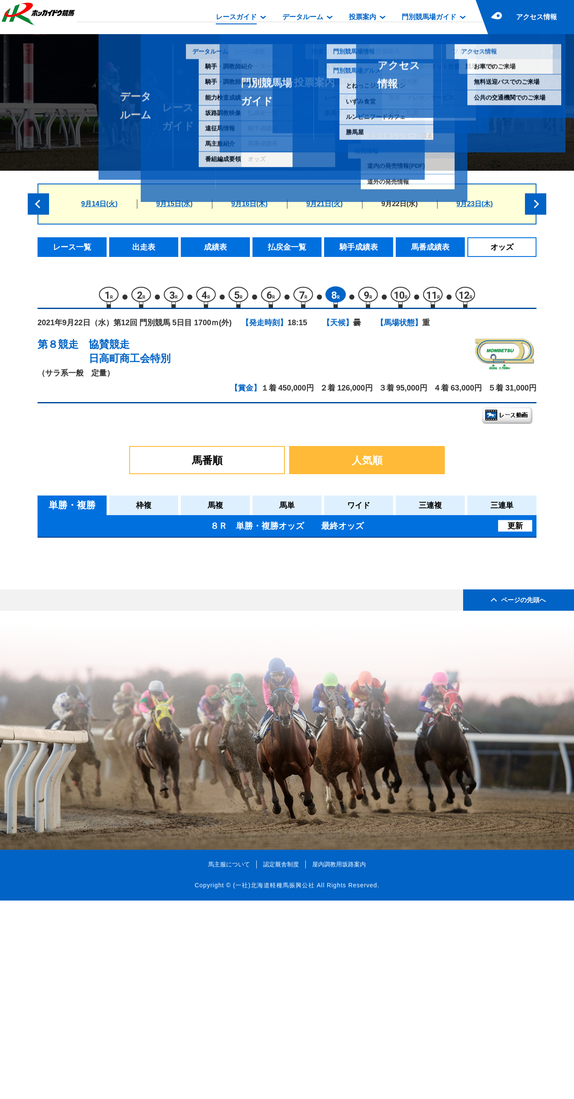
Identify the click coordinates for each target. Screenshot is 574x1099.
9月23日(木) (474, 203)
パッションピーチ (124, 648)
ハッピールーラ (120, 576)
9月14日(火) (99, 203)
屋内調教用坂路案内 (339, 1062)
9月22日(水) (399, 203)
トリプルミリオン (124, 721)
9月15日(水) (174, 203)
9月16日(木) (249, 203)
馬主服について (229, 1062)
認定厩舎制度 (281, 1062)
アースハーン (117, 594)
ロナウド (109, 630)
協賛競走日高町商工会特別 (130, 355)
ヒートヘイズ (117, 612)
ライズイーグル (120, 666)
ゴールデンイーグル (127, 685)
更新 (515, 529)
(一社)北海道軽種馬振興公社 (273, 1084)
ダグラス (109, 703)
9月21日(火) (324, 203)
